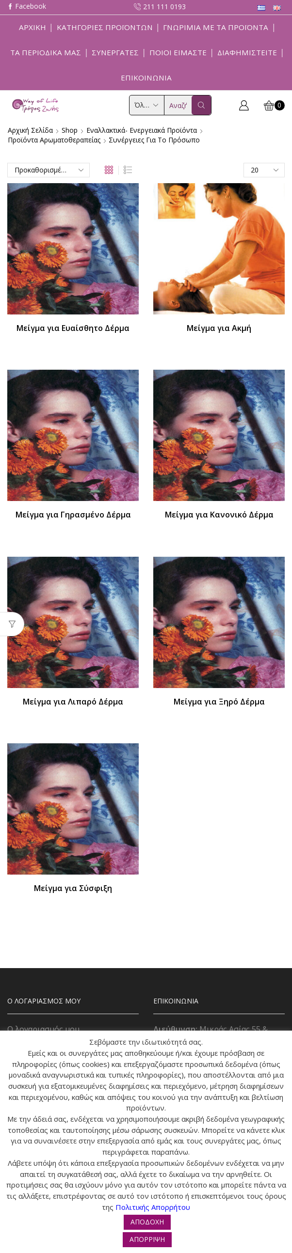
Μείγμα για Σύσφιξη (73, 888)
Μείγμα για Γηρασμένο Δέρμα (73, 514)
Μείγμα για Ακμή (219, 328)
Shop (70, 130)
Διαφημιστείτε (247, 52)
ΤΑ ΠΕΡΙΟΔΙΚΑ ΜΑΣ (45, 52)
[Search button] (201, 105)
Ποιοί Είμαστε (178, 52)
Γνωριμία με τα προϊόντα (215, 27)
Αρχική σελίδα (30, 130)
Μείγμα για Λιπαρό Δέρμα (73, 701)
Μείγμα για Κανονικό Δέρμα (219, 514)
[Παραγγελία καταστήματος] (48, 170)
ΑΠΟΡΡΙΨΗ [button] (147, 1239)
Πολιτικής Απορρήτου (152, 1207)
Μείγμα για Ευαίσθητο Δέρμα (73, 328)
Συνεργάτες (115, 52)
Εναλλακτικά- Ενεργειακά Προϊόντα (141, 130)
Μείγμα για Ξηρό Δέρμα (219, 701)
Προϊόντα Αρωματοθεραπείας (54, 139)
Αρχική (32, 27)
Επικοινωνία (146, 77)
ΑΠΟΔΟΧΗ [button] (147, 1221)
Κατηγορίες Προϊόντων (105, 27)
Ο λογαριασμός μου (43, 1029)
